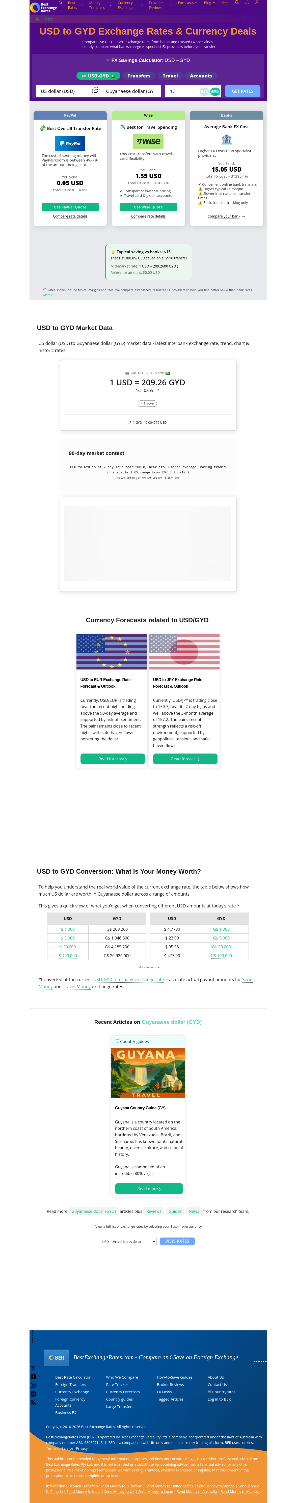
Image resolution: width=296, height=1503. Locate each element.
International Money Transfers (72, 1486)
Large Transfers (119, 1406)
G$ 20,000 (221, 947)
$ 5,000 (68, 938)
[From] (65, 91)
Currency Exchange (130, 5)
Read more (147, 1188)
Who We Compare (122, 1377)
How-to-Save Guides (175, 1377)
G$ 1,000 (221, 929)
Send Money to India (83, 1491)
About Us (216, 1377)
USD (204, 91)
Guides (175, 1211)
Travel (170, 76)
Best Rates (75, 5)
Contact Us (217, 1384)
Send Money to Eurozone (121, 1486)
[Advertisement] (148, 815)
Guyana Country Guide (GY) (140, 1108)
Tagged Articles (170, 1399)
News (194, 1211)
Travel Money (77, 986)
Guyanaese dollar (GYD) (93, 1211)
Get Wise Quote (148, 207)
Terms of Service (59, 1448)
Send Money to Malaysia (241, 1491)
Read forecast (111, 759)
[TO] (130, 91)
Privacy (82, 1448)
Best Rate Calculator (73, 1377)
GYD (215, 91)
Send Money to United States (170, 1486)
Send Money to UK (119, 1491)
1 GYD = (147, 422)
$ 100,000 (68, 955)
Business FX (65, 1412)
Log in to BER (219, 1399)
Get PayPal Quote (70, 207)
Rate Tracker (117, 1384)
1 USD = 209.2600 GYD (157, 266)
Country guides (119, 1399)
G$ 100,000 (221, 955)
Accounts (201, 76)
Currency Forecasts (123, 1391)
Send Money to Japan (155, 1491)
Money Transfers (100, 5)
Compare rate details (70, 216)
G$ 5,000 (221, 938)
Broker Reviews (170, 1384)
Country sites (223, 1391)
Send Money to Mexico (215, 1486)
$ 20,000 (68, 947)
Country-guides (132, 1041)
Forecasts (188, 2)
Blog (209, 2)
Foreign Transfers (70, 1384)
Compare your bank (224, 216)
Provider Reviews (160, 5)
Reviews (154, 1211)
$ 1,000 (68, 929)
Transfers (138, 76)
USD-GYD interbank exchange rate (128, 979)
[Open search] (237, 7)
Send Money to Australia (197, 1491)
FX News (164, 1391)
